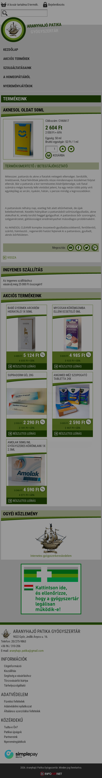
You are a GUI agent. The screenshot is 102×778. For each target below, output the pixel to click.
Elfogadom (32, 406)
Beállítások (63, 406)
